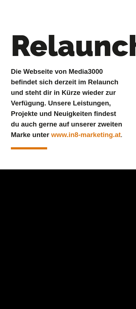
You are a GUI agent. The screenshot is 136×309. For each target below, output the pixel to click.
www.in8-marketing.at (86, 135)
